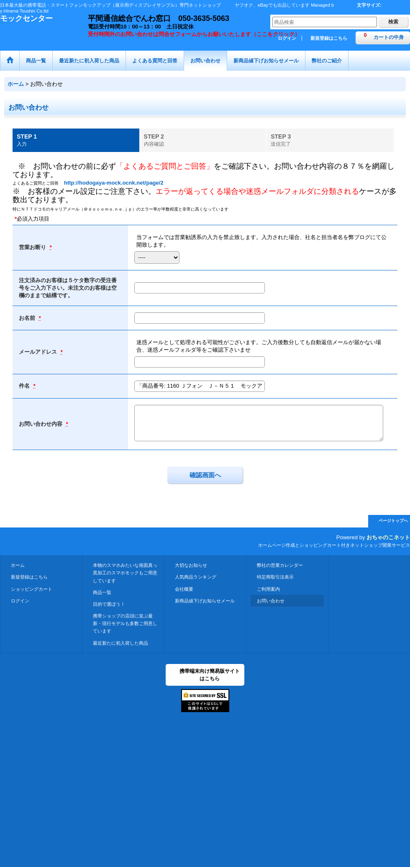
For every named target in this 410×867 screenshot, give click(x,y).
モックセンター (26, 18)
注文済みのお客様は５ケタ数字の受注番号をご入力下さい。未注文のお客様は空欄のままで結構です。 (68, 287)
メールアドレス (39, 352)
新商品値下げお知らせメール (205, 600)
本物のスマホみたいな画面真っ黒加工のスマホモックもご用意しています (125, 573)
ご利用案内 (268, 589)
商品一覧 (102, 592)
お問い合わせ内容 (41, 424)
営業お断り (33, 247)
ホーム (18, 565)
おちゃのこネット (388, 537)
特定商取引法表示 (275, 576)
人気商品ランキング (195, 576)
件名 (25, 386)
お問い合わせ (270, 600)
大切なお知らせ (191, 565)
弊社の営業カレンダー (280, 565)
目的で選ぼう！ (109, 604)
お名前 (28, 318)
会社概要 (184, 589)
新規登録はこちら (328, 38)
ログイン (20, 600)
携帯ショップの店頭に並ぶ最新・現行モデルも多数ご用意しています (125, 623)
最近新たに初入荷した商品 (120, 643)
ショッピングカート (31, 589)
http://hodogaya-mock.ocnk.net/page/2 (114, 183)
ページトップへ (393, 520)
